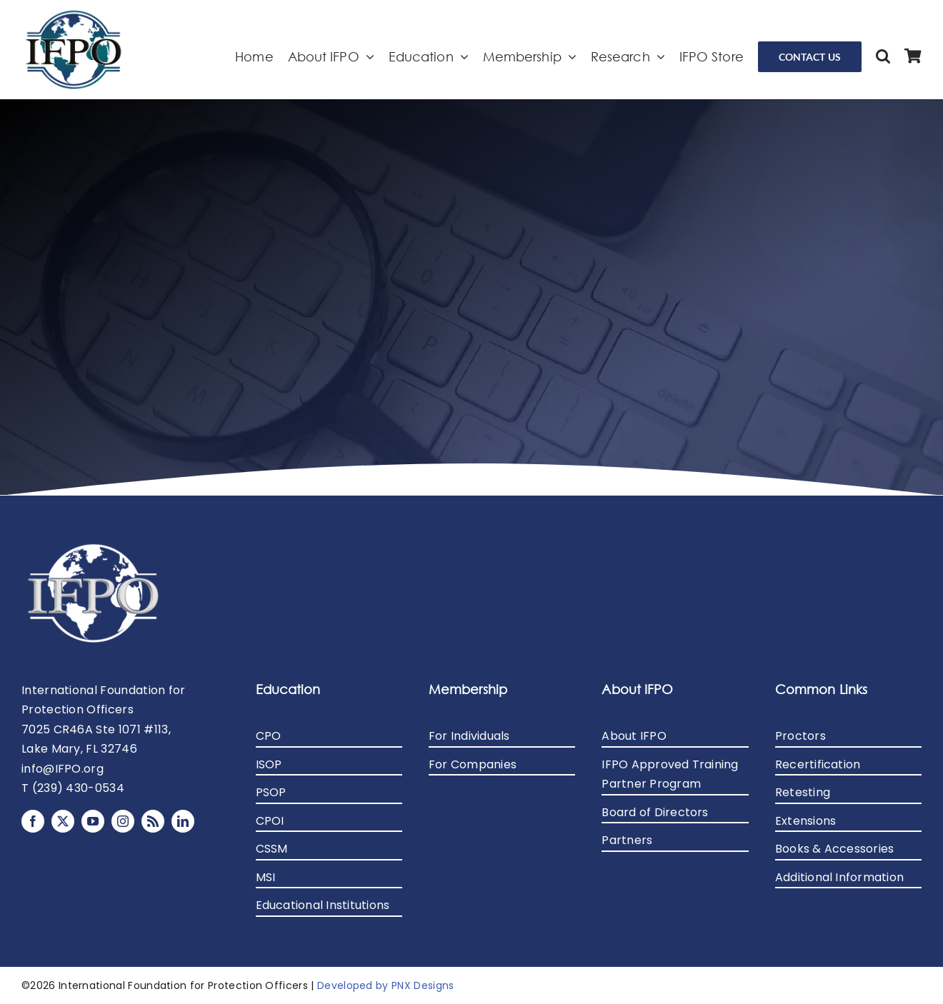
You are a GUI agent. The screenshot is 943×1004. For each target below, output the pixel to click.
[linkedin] (182, 821)
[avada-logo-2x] (73, 14)
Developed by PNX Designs (385, 985)
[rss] (152, 821)
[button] (883, 56)
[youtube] (92, 821)
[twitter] (62, 821)
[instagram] (122, 821)
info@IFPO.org (62, 768)
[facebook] (32, 821)
